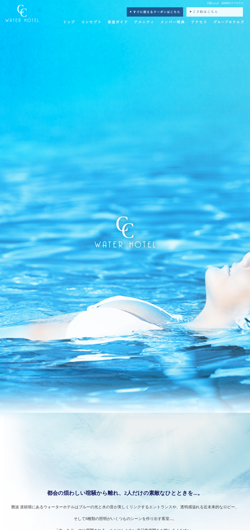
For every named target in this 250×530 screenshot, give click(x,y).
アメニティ (144, 22)
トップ (69, 22)
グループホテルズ (228, 22)
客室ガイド (117, 22)
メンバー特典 (172, 22)
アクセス (199, 22)
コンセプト (91, 22)
